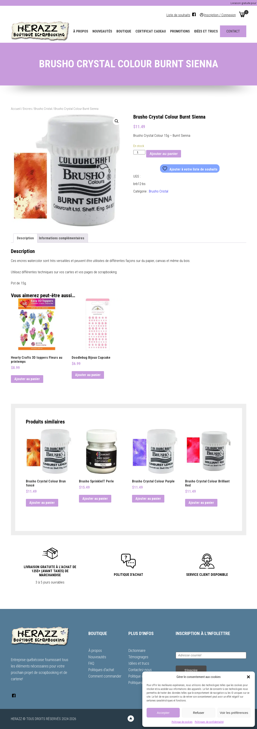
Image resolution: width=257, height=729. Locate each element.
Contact (233, 31)
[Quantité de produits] (139, 152)
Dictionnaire (137, 650)
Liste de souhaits (178, 15)
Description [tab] (25, 238)
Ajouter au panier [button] (27, 379)
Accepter (163, 712)
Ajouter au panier (164, 154)
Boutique (123, 31)
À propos (80, 31)
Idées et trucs (206, 31)
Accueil (16, 109)
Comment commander (104, 676)
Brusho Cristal (43, 109)
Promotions (180, 31)
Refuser (198, 712)
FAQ (91, 663)
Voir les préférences (234, 712)
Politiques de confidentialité (209, 721)
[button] (248, 677)
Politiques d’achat (101, 669)
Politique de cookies (182, 721)
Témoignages (138, 657)
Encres (27, 109)
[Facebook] (194, 14)
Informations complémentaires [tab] (61, 238)
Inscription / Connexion (220, 15)
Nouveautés (102, 31)
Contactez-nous (140, 669)
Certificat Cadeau (150, 31)
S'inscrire (191, 670)
